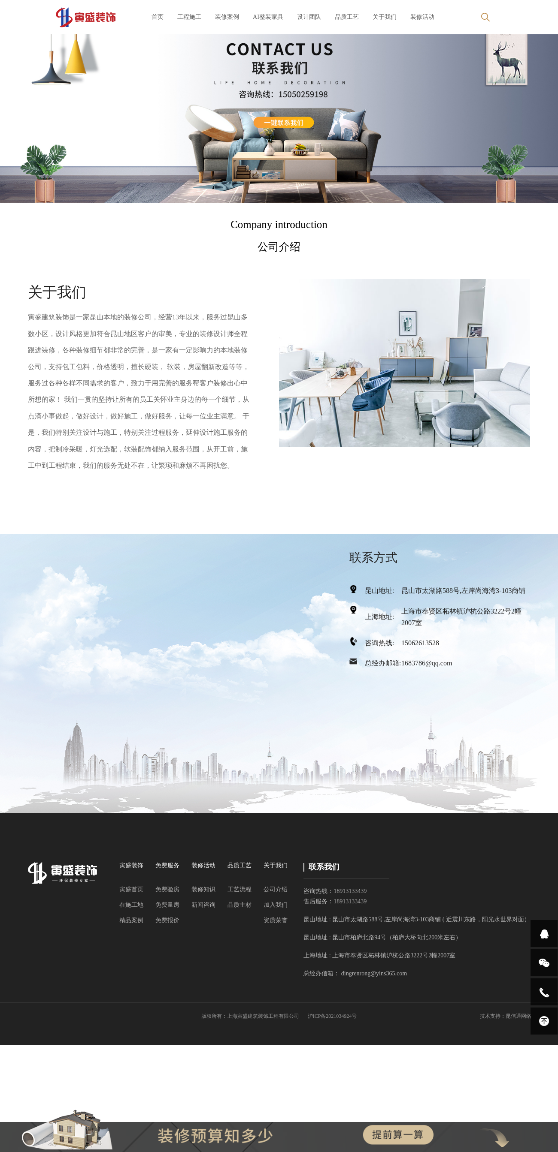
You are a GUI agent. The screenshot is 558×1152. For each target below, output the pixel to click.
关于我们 (385, 17)
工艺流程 (239, 889)
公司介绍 (276, 889)
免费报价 (167, 920)
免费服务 (167, 865)
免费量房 (167, 905)
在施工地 (131, 905)
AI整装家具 (268, 17)
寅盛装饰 (131, 865)
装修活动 (422, 17)
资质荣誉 (276, 920)
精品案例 (131, 920)
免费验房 (167, 889)
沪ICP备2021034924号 (332, 1016)
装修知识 (203, 889)
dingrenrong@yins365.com (374, 973)
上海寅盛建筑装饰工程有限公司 (263, 1016)
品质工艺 (347, 17)
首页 (158, 17)
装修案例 (227, 17)
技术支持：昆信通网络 (505, 1016)
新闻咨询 (203, 905)
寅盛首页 (131, 889)
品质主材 (239, 905)
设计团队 (309, 17)
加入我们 (276, 905)
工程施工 (189, 17)
